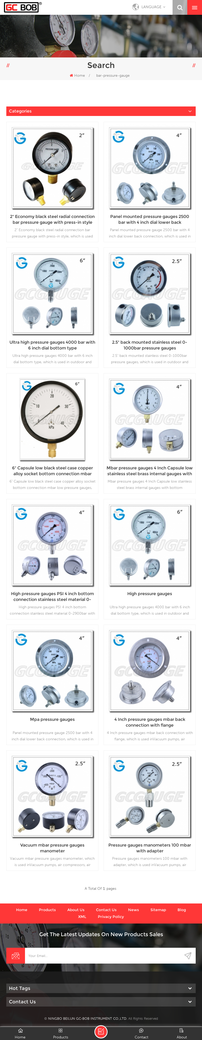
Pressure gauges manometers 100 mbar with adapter (149, 848)
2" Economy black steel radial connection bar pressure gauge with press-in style (52, 219)
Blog (182, 909)
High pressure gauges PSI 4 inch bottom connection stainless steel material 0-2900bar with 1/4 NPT (52, 596)
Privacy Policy (111, 916)
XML (82, 916)
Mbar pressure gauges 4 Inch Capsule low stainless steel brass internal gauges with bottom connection (150, 471)
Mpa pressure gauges (52, 719)
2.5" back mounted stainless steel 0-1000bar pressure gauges (149, 345)
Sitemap (158, 909)
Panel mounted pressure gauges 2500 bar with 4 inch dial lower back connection (149, 219)
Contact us (106, 909)
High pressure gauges (149, 593)
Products (47, 909)
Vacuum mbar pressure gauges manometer (52, 848)
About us (75, 909)
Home (77, 75)
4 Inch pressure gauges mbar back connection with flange (149, 722)
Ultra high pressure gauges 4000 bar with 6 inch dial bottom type (52, 345)
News (133, 909)
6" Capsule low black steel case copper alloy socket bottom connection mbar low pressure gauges (52, 471)
